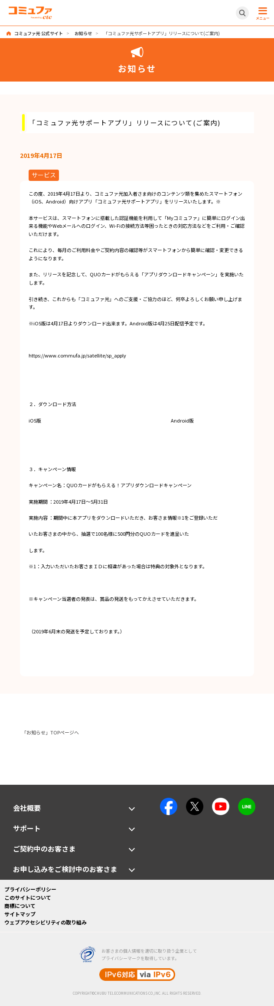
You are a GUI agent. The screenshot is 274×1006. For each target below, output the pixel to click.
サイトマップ (20, 914)
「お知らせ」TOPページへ (50, 732)
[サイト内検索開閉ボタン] (242, 13)
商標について (20, 905)
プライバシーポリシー (30, 889)
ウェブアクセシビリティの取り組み (45, 922)
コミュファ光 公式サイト (38, 33)
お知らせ (83, 33)
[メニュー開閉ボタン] (261, 13)
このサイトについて (27, 897)
